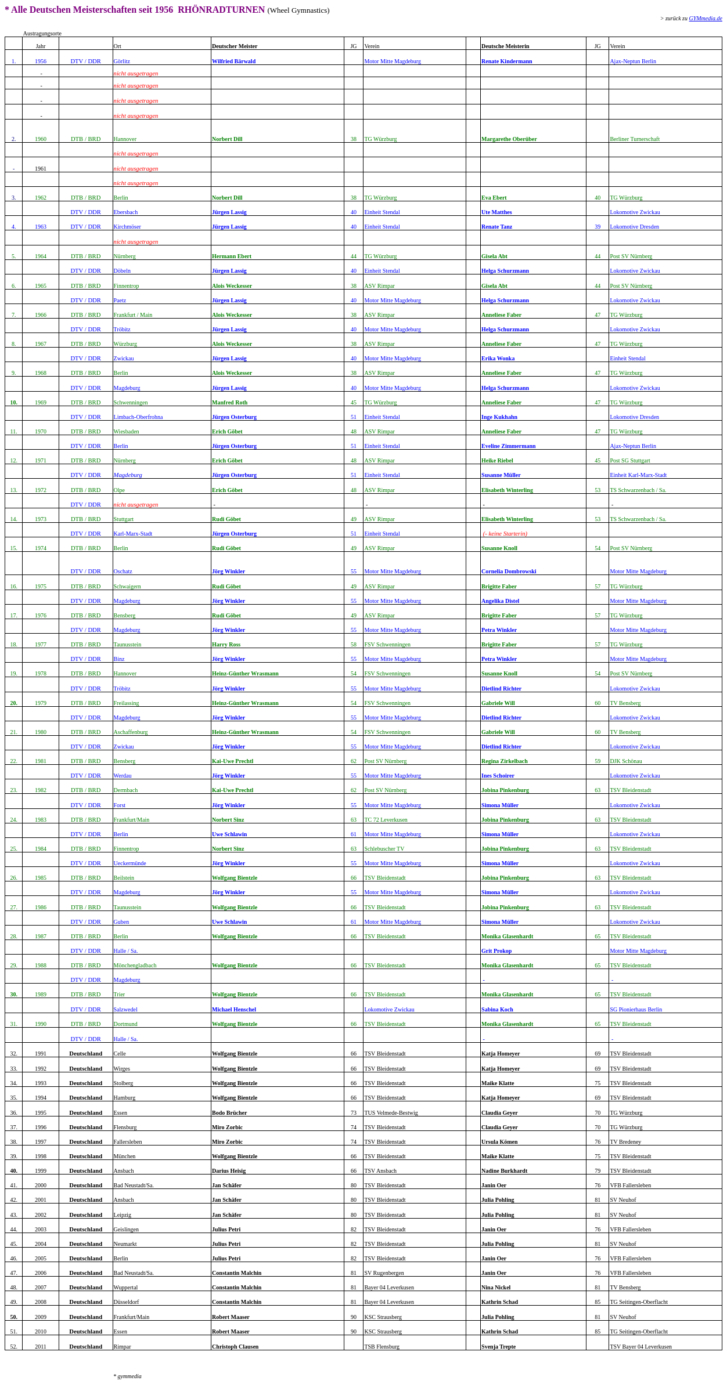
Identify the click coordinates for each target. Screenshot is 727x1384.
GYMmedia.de (706, 18)
